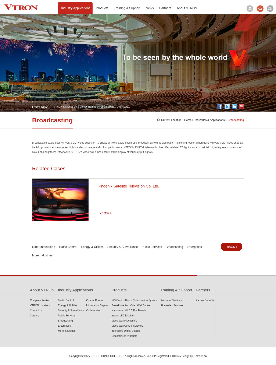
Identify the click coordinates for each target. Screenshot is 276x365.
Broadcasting (236, 120)
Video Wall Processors (124, 320)
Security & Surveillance (122, 247)
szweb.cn (201, 356)
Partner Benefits (205, 300)
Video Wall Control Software (127, 325)
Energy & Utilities (92, 247)
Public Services (152, 247)
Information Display (97, 305)
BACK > (232, 247)
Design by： (188, 356)
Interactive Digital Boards (126, 330)
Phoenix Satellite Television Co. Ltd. (129, 186)
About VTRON (42, 290)
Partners (203, 290)
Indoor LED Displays (123, 315)
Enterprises (194, 247)
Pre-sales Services (171, 300)
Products (119, 290)
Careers (34, 315)
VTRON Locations (40, 305)
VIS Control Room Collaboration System (134, 300)
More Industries (42, 255)
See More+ (105, 213)
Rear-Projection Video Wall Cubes (131, 305)
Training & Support (176, 290)
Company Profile (39, 300)
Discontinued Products (124, 335)
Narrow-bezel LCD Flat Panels (129, 310)
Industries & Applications (210, 120)
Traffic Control (68, 247)
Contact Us (36, 310)
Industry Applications (75, 290)
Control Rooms (94, 300)
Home (188, 120)
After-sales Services (172, 305)
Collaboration (93, 310)
